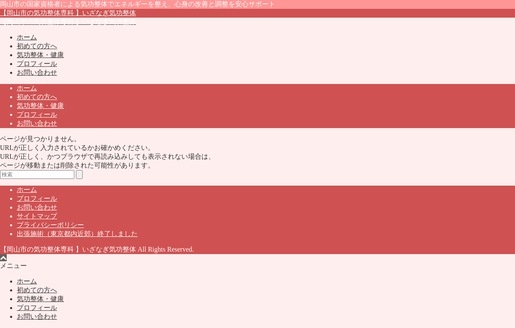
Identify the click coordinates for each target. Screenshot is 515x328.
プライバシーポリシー (50, 224)
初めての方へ (37, 46)
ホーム (27, 37)
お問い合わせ (37, 72)
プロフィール (37, 63)
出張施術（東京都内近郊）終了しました (77, 233)
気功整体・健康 (40, 54)
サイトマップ (37, 216)
